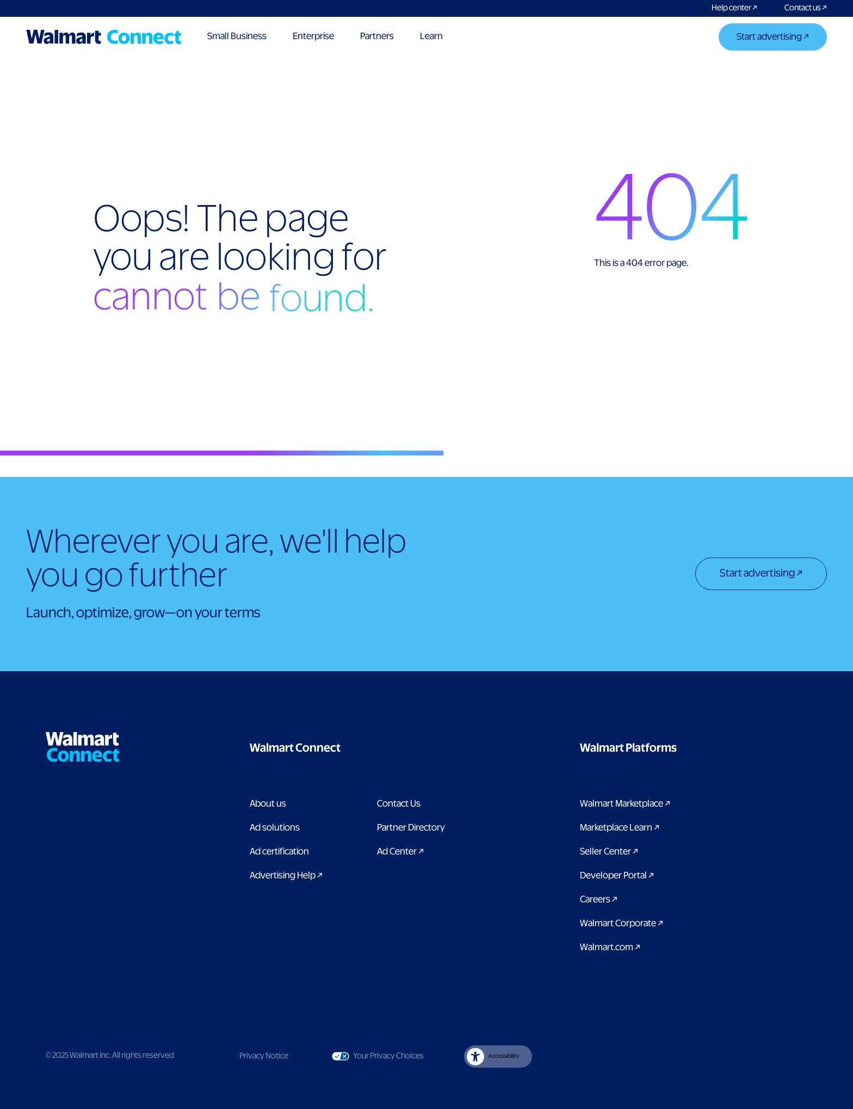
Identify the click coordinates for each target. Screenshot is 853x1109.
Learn (431, 36)
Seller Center (609, 851)
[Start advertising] (773, 38)
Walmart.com (610, 947)
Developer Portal (617, 875)
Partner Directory (411, 827)
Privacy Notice (263, 1056)
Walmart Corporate (621, 923)
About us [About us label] (268, 804)
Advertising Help (286, 875)
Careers (598, 899)
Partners (377, 36)
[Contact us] (799, 8)
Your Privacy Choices (378, 1056)
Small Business (237, 36)
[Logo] (103, 37)
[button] (350, 748)
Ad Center (400, 851)
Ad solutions (275, 827)
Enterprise (313, 36)
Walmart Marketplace (625, 804)
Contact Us (399, 804)
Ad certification (279, 851)
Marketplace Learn (619, 827)
